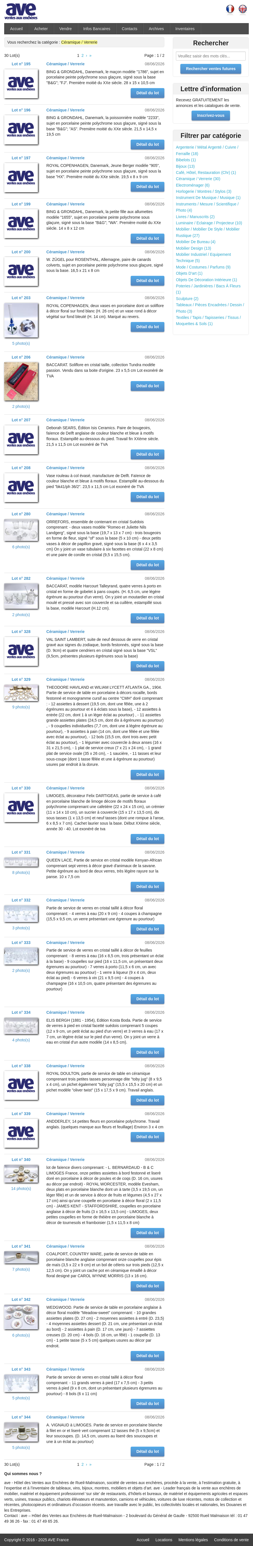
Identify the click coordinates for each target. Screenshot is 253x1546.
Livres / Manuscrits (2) (195, 216)
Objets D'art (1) (189, 273)
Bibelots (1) (186, 160)
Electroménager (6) (193, 185)
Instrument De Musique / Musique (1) (208, 197)
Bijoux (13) (185, 166)
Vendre (65, 28)
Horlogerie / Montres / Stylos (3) (203, 191)
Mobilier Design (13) (193, 248)
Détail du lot (147, 93)
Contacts (129, 28)
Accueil (16, 28)
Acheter (41, 28)
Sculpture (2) (187, 298)
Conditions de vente (231, 1540)
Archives (156, 28)
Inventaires (184, 28)
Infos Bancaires (97, 28)
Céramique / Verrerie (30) (198, 178)
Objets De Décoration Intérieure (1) (206, 280)
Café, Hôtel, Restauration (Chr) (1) (206, 172)
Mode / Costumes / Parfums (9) (203, 267)
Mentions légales (193, 1540)
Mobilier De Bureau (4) (195, 242)
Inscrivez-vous (210, 115)
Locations (163, 1540)
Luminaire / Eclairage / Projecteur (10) (209, 223)
